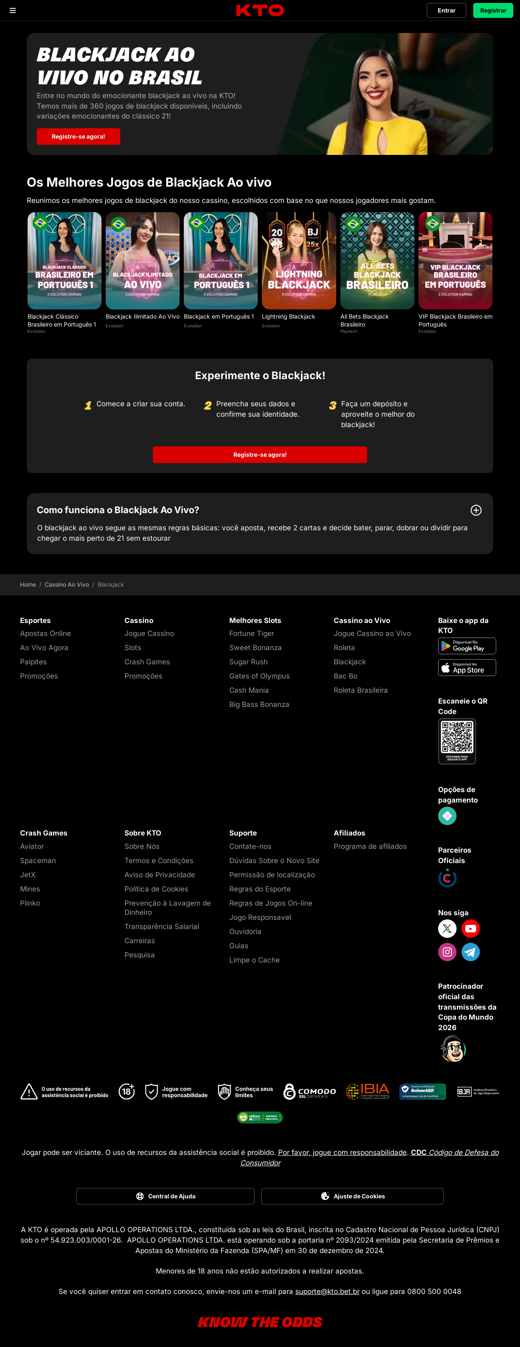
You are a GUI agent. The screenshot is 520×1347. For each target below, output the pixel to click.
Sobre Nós (142, 844)
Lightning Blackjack (288, 314)
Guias (239, 943)
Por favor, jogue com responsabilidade (342, 1150)
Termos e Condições (158, 858)
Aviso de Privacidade (159, 872)
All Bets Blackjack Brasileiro (364, 318)
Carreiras (139, 938)
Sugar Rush (248, 660)
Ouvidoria (245, 929)
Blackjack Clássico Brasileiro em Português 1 (62, 318)
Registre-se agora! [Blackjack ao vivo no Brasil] (78, 134)
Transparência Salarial (161, 924)
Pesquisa (139, 953)
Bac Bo (346, 674)
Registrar (493, 10)
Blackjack (350, 660)
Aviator (32, 844)
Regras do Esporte (260, 887)
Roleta (344, 645)
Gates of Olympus (259, 674)
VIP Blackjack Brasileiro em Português (455, 318)
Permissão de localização (272, 872)
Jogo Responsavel (260, 915)
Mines (30, 887)
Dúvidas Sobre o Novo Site (274, 858)
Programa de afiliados (370, 844)
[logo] (260, 11)
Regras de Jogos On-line (270, 901)
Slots (132, 645)
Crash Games (147, 660)
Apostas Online (45, 631)
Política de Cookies (156, 887)
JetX (28, 872)
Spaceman (38, 858)
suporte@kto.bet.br (327, 1289)
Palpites (33, 660)
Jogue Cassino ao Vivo (372, 631)
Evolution (37, 329)
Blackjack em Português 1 (219, 314)
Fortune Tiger (251, 631)
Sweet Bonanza (255, 645)
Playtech (349, 329)
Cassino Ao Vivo (67, 582)
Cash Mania (249, 688)
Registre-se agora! (260, 452)
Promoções (39, 674)
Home (28, 582)
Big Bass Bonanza (259, 702)
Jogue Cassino (149, 631)
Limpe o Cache (254, 958)
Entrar (447, 10)
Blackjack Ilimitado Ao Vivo (143, 314)
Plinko (30, 901)
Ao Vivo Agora (44, 645)
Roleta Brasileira (361, 688)
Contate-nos (250, 844)
